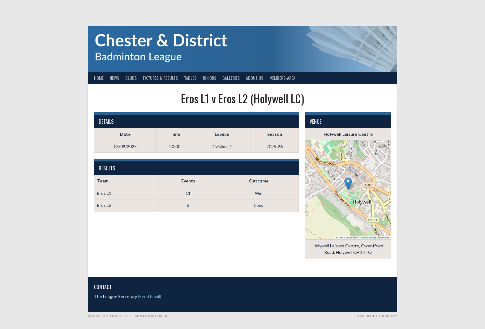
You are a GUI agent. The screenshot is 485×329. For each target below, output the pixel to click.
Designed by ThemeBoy (376, 316)
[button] (348, 183)
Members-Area (282, 78)
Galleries (231, 78)
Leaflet (341, 237)
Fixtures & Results (160, 78)
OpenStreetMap (368, 237)
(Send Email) (149, 296)
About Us (254, 78)
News (114, 78)
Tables (190, 78)
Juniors (209, 78)
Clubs (131, 78)
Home (99, 78)
